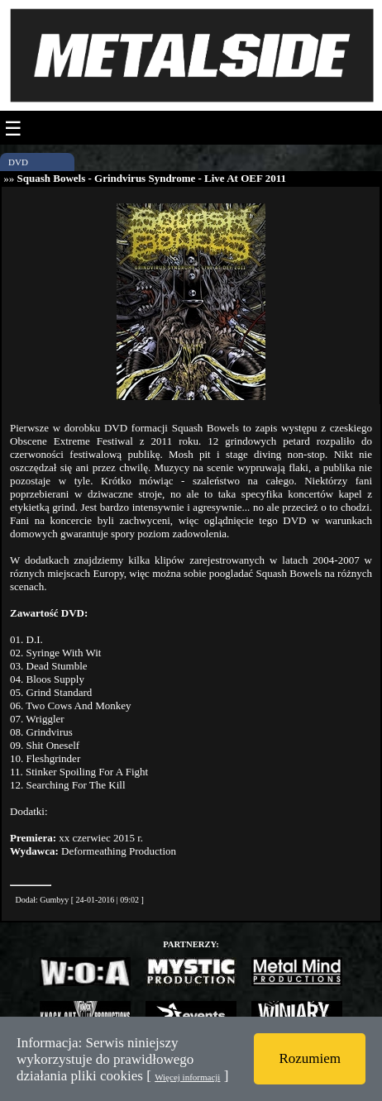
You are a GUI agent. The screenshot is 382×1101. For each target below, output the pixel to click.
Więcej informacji (187, 1077)
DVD (18, 162)
